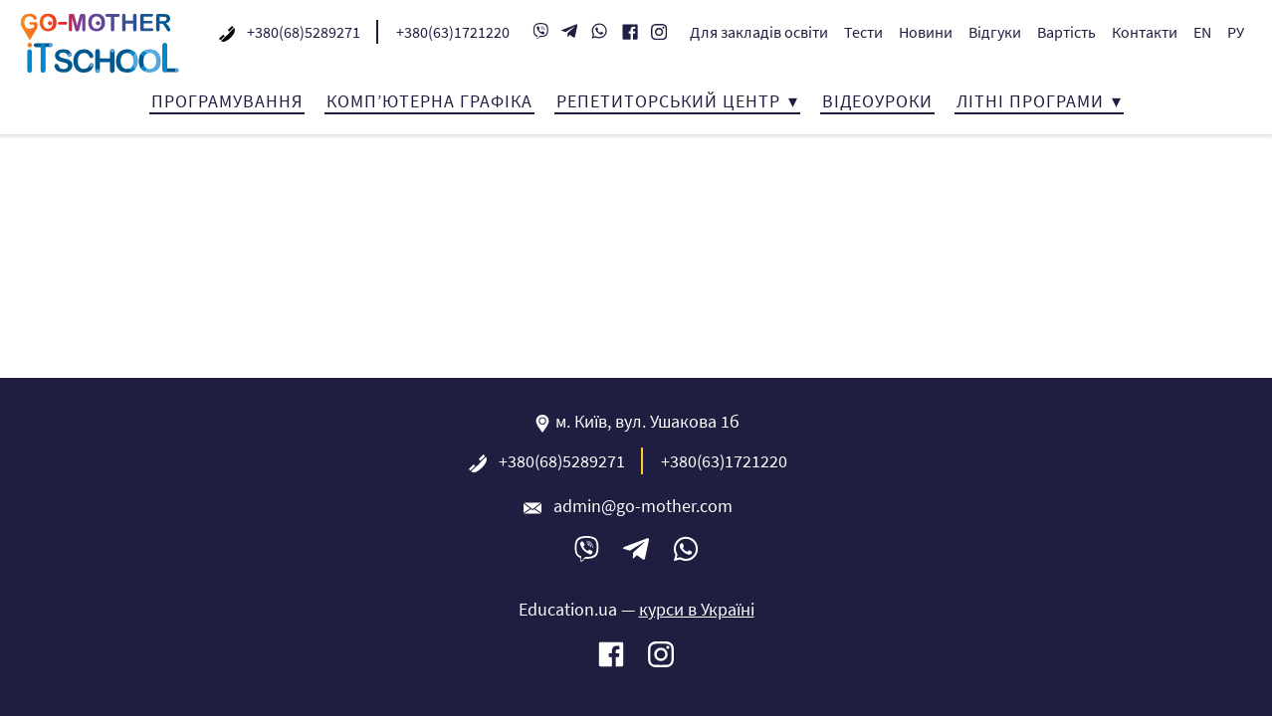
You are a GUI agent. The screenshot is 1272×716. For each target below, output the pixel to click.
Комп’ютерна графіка (429, 101)
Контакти (1144, 32)
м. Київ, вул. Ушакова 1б (647, 421)
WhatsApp (599, 32)
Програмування (227, 101)
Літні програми (1030, 101)
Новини (926, 32)
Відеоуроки (877, 101)
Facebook (630, 33)
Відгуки (994, 32)
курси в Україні (696, 609)
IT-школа (99, 43)
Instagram (659, 33)
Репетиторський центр (668, 101)
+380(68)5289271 (303, 32)
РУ (1235, 32)
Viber (540, 32)
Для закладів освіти (759, 32)
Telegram (569, 32)
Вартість (1066, 32)
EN (1202, 32)
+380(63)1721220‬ (453, 32)
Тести (863, 32)
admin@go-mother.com (643, 505)
